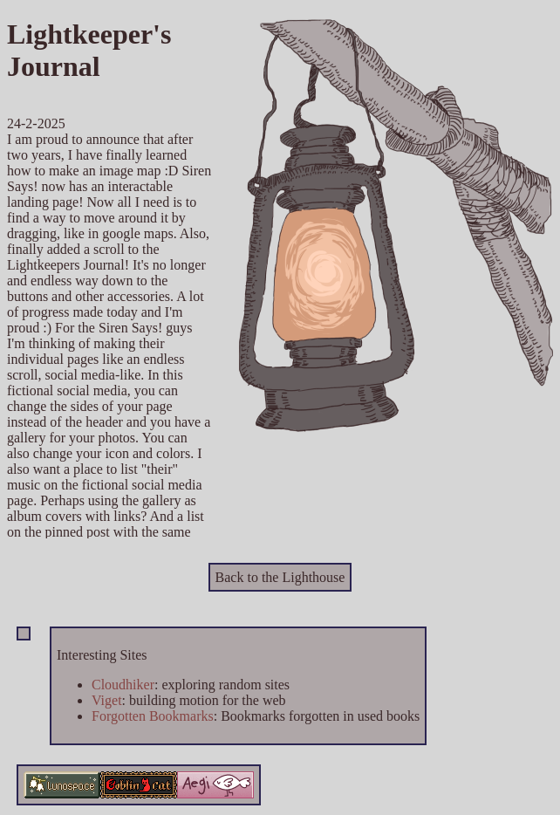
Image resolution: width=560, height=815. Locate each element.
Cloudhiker (123, 684)
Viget (107, 700)
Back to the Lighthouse (280, 577)
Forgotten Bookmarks (153, 716)
